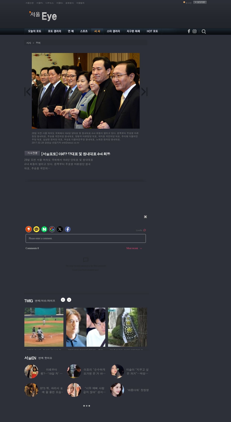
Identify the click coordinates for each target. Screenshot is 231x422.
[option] (43, 326)
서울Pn (39, 2)
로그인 (189, 2)
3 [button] (89, 406)
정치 (38, 43)
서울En (59, 2)
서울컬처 (80, 2)
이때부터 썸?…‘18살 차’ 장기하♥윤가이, (51, 373)
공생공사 (69, 2)
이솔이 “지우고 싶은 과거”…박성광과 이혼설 (137, 373)
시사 (28, 43)
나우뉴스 (50, 2)
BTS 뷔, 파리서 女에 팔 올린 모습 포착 (51, 392)
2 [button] (86, 406)
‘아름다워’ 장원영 (138, 390)
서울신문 (30, 2)
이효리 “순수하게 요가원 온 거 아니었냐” (95, 373)
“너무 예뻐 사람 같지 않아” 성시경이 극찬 (94, 392)
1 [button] (84, 406)
